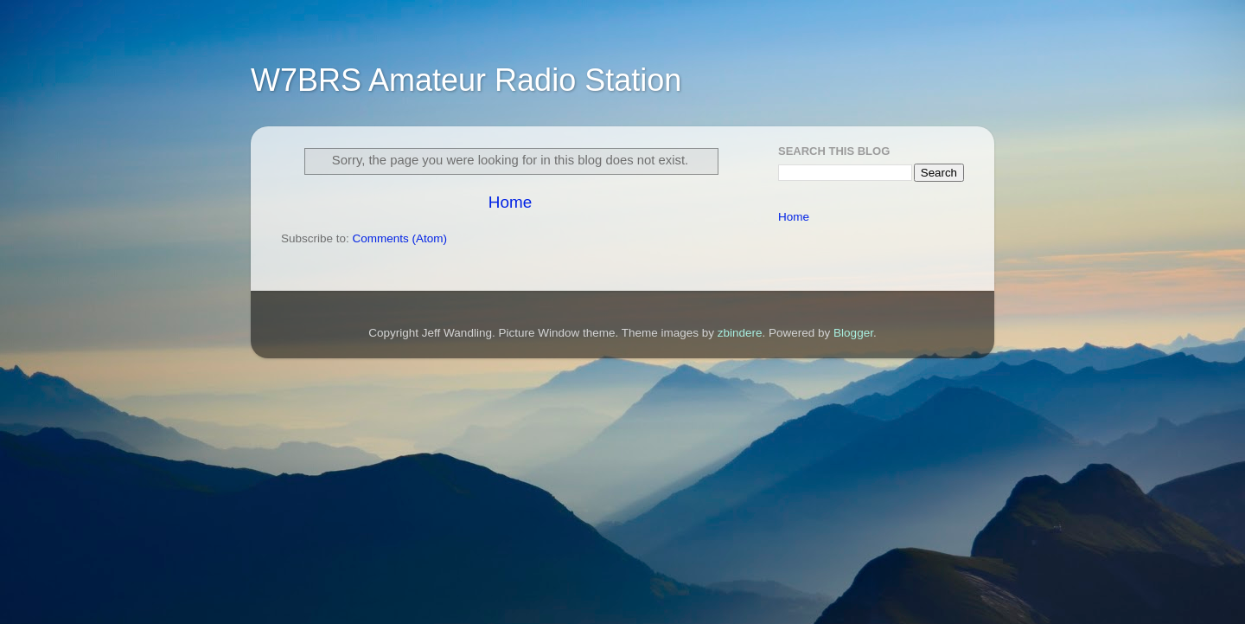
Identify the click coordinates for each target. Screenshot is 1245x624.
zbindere (740, 332)
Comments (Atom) (400, 238)
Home (510, 202)
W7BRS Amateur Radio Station (466, 80)
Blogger (853, 332)
